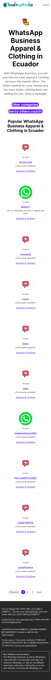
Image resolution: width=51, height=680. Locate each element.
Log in (46, 4)
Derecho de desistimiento (26, 645)
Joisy (25, 388)
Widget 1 (25, 206)
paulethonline (25, 567)
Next (39, 592)
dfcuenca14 (25, 162)
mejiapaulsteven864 (26, 433)
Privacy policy (8, 640)
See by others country (25, 111)
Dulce (25, 343)
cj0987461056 (25, 522)
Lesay (25, 299)
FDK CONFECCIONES (25, 478)
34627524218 (7, 635)
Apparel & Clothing (25, 171)
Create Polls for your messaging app (18, 619)
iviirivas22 (25, 254)
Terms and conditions (25, 640)
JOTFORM (35, 609)
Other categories (25, 105)
